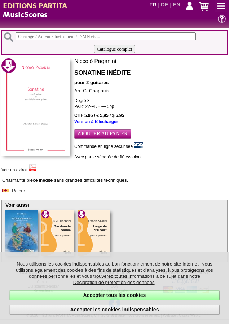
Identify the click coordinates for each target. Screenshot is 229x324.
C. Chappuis (96, 90)
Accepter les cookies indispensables (114, 309)
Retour (18, 190)
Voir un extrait (14, 169)
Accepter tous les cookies (114, 295)
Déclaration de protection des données (114, 282)
